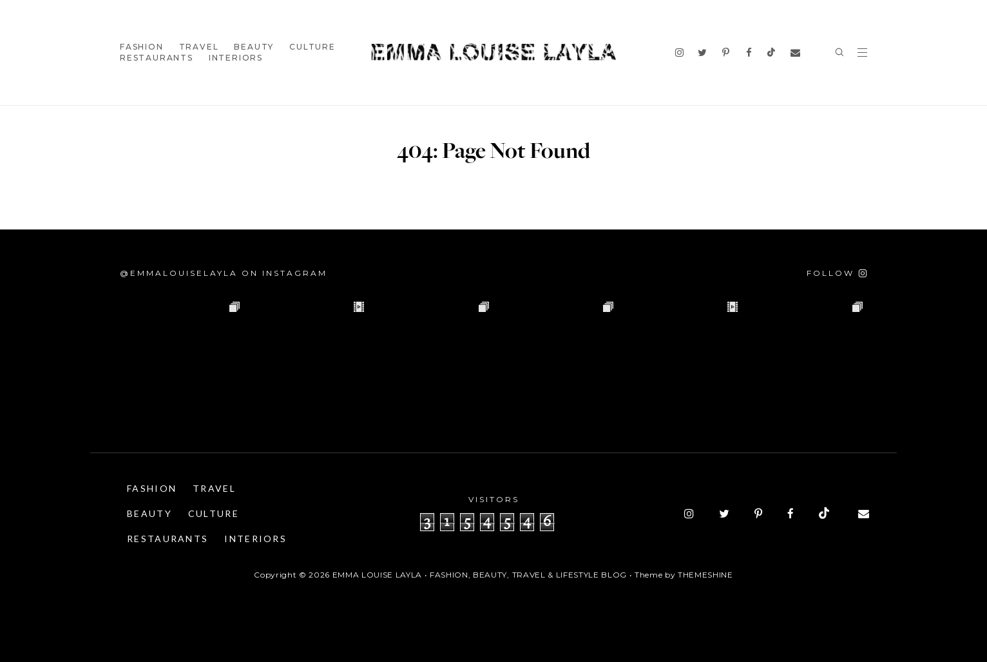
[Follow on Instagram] (837, 273)
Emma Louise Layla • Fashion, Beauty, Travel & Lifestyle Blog (479, 574)
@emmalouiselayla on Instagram (223, 273)
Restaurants (156, 58)
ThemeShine (705, 574)
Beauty (254, 47)
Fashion (142, 47)
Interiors (236, 58)
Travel (199, 47)
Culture (312, 47)
